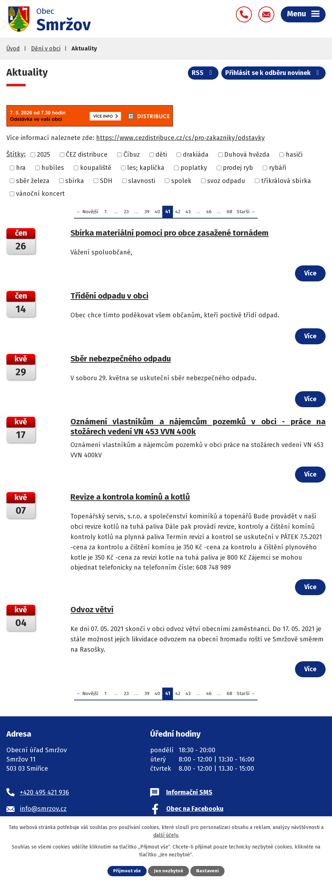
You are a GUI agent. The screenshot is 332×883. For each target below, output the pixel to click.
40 (157, 213)
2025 (43, 156)
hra (21, 169)
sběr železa (32, 181)
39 (146, 213)
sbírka (74, 181)
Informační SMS (189, 793)
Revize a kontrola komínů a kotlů (130, 498)
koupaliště (95, 169)
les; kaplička (145, 169)
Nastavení (207, 870)
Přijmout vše (127, 870)
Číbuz (131, 156)
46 (209, 213)
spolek (181, 181)
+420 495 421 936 (44, 793)
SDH (106, 181)
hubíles (52, 169)
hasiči (294, 156)
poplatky (193, 169)
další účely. (166, 835)
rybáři (277, 169)
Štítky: (16, 155)
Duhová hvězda (247, 156)
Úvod (13, 49)
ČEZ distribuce (86, 156)
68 (229, 213)
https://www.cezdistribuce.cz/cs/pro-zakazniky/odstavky (180, 139)
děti (161, 156)
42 (177, 213)
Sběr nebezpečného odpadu (120, 360)
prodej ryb (238, 169)
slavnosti (141, 181)
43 (188, 213)
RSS (203, 74)
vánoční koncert (40, 195)
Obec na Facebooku (194, 810)
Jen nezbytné (169, 870)
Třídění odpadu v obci (109, 297)
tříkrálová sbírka (286, 181)
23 (126, 213)
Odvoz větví (92, 610)
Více (310, 274)
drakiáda (196, 156)
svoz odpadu (226, 181)
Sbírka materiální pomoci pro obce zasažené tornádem (169, 234)
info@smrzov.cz (43, 810)
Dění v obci (45, 49)
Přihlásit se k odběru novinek (273, 74)
